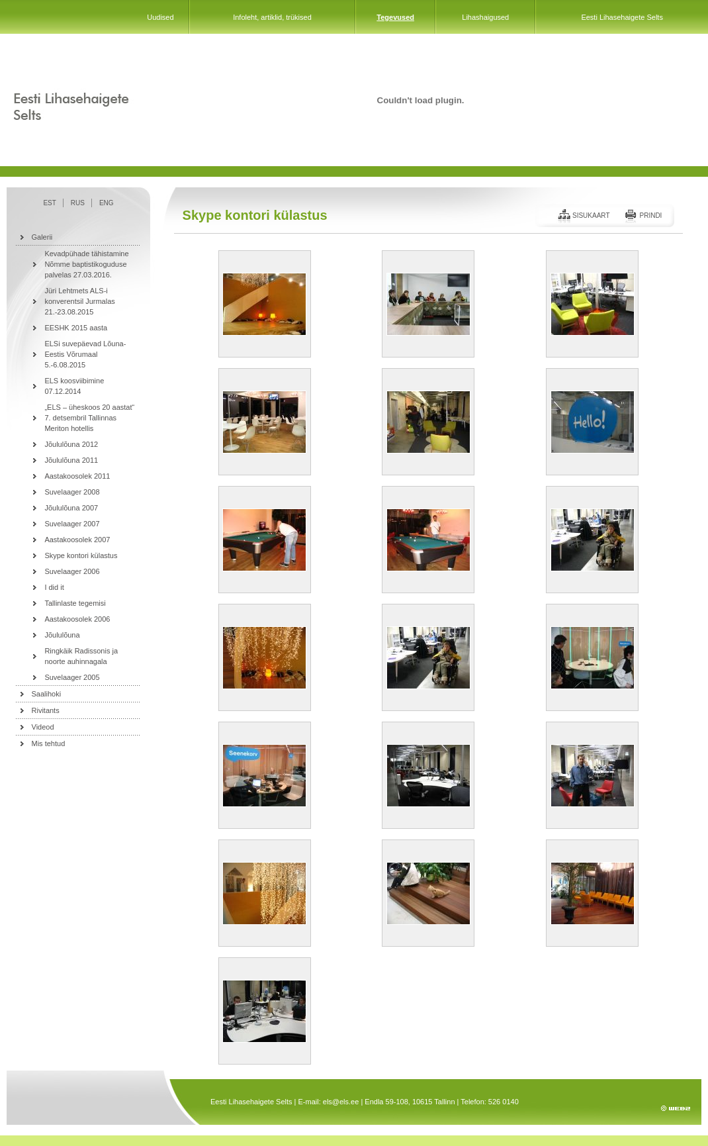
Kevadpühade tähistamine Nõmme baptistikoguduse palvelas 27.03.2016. (86, 264)
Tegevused (395, 17)
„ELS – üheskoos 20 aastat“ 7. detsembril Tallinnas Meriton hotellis (89, 417)
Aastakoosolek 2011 (77, 476)
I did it (54, 587)
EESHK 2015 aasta (75, 328)
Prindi (650, 215)
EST (49, 203)
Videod (43, 727)
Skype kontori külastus (80, 555)
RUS (78, 203)
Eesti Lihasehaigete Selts (622, 17)
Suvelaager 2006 (71, 571)
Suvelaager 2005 (71, 677)
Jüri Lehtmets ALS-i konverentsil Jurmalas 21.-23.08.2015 (79, 301)
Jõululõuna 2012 (71, 444)
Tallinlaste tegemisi (74, 603)
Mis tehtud (49, 743)
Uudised (160, 17)
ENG (106, 203)
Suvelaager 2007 (71, 524)
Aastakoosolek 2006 (77, 619)
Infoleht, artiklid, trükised (272, 17)
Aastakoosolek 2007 (77, 540)
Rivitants (46, 710)
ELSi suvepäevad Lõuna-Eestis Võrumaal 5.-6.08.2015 (85, 354)
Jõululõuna (61, 635)
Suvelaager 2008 (71, 492)
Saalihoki (47, 694)
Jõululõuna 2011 (71, 460)
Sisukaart (591, 215)
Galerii (42, 237)
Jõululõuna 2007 (71, 508)
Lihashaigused (485, 17)
